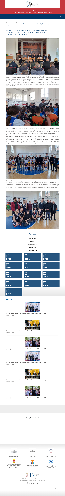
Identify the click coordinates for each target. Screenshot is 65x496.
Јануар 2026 (32, 247)
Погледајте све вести (52, 402)
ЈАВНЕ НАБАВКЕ (40, 488)
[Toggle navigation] (60, 16)
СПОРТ (25, 488)
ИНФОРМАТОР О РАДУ (51, 488)
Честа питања (21, 12)
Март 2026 (32, 241)
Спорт (17, 22)
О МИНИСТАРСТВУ (13, 488)
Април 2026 (32, 238)
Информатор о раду (42, 12)
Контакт (51, 12)
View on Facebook (32, 439)
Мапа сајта (28, 12)
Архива (34, 12)
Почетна (14, 12)
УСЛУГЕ (32, 489)
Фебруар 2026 (32, 244)
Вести (13, 22)
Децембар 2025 (32, 250)
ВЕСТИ (20, 488)
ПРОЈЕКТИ (31, 488)
